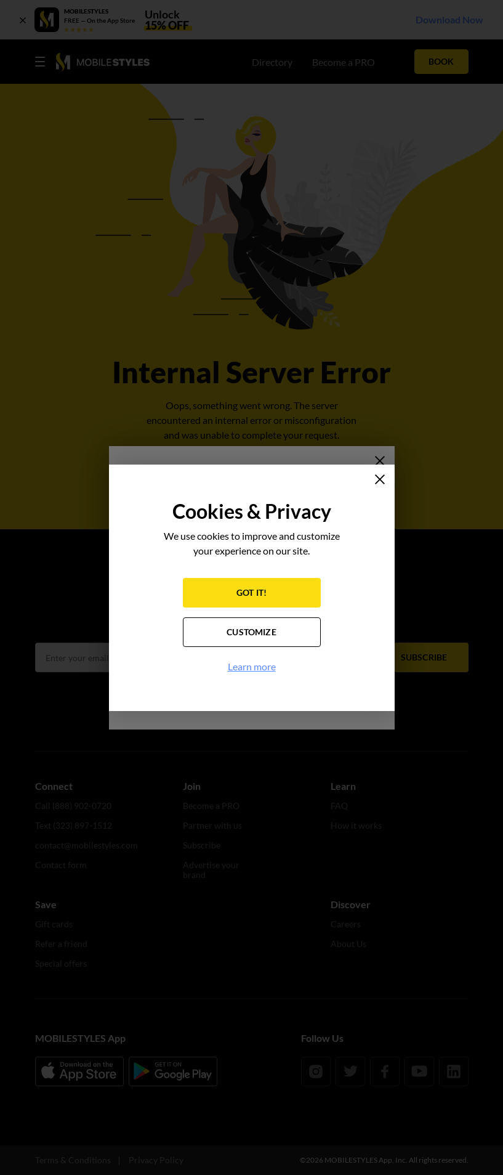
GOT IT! (251, 592)
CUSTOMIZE (251, 632)
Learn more (252, 666)
